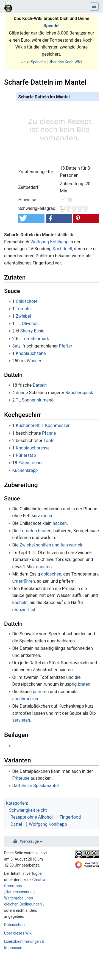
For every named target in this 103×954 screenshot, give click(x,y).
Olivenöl (29, 323)
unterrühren (23, 581)
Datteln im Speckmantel (35, 785)
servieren (21, 720)
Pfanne (49, 433)
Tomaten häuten (35, 530)
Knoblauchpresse (33, 448)
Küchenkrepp (25, 470)
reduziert (21, 609)
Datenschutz (15, 924)
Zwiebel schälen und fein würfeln (51, 545)
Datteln (40, 385)
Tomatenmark (35, 338)
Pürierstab (26, 455)
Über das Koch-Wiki (65, 62)
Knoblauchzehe (31, 353)
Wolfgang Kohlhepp (49, 241)
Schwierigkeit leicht (28, 810)
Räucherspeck (79, 392)
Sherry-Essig (32, 331)
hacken (60, 523)
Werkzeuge (29, 841)
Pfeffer (65, 346)
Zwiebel (23, 316)
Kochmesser (57, 425)
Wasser (34, 360)
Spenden (38, 62)
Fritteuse (20, 778)
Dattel (16, 824)
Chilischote (27, 301)
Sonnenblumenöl (38, 400)
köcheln (20, 602)
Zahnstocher (30, 462)
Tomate (23, 308)
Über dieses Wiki (18, 933)
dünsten (44, 566)
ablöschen (51, 574)
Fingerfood (70, 817)
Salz (16, 346)
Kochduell (62, 248)
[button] (31, 218)
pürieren (41, 691)
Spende (50, 25)
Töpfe (49, 440)
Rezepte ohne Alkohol (31, 817)
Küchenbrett (28, 425)
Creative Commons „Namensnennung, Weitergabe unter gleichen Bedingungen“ (25, 892)
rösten (47, 515)
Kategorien (16, 803)
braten (84, 684)
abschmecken (26, 698)
